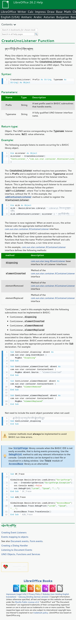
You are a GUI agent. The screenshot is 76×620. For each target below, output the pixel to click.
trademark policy (40, 611)
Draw (50, 12)
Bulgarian (62, 17)
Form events (36, 539)
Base (59, 12)
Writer (21, 12)
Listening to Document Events (16, 548)
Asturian (49, 17)
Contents (7, 24)
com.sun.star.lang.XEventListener (48, 260)
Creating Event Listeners (13, 531)
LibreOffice (8, 12)
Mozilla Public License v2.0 (27, 600)
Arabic (38, 17)
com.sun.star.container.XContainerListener (27, 228)
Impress (40, 12)
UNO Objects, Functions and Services (20, 552)
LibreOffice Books (38, 579)
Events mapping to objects (14, 535)
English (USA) (10, 17)
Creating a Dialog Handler (14, 544)
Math (67, 12)
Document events (20, 539)
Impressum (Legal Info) (16, 592)
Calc (31, 12)
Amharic (26, 17)
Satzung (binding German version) (33, 595)
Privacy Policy (34, 592)
